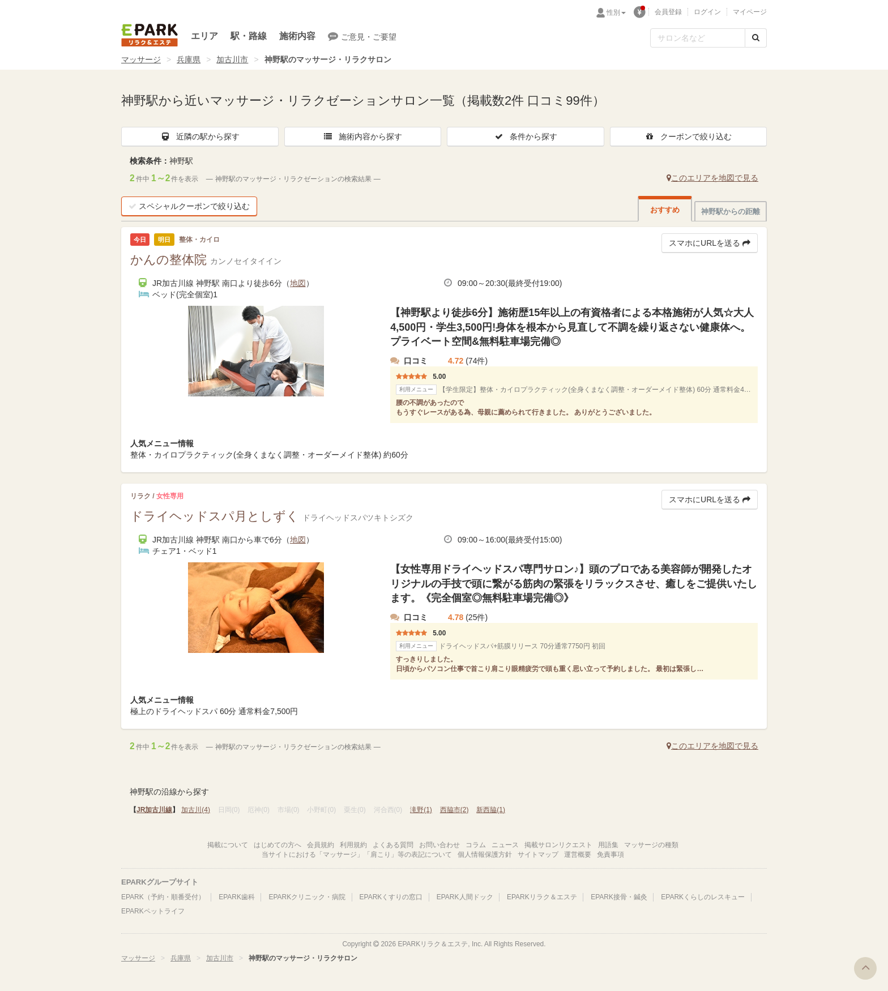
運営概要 (577, 854)
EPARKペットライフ (153, 911)
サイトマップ (538, 854)
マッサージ (141, 59)
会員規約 (320, 845)
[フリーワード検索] (697, 38)
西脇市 (454, 810)
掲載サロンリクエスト (558, 845)
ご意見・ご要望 (362, 36)
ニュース (505, 845)
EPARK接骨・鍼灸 (619, 897)
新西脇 (490, 810)
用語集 (608, 845)
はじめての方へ (277, 845)
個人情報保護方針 (485, 854)
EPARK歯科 (237, 897)
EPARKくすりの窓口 (391, 897)
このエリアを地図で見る (712, 177)
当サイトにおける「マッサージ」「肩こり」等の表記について (357, 854)
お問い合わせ (439, 845)
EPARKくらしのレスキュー (703, 897)
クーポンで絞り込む (688, 136)
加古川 (195, 810)
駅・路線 (248, 36)
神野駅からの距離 (730, 211)
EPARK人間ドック (465, 897)
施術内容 (297, 36)
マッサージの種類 (651, 845)
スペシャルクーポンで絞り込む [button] (189, 206)
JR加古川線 (154, 810)
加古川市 (232, 59)
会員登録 (668, 12)
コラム (476, 845)
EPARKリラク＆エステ (149, 35)
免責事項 (610, 854)
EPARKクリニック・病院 (306, 897)
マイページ (750, 12)
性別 (616, 12)
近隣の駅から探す (200, 136)
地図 (298, 283)
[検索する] (755, 38)
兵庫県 (188, 59)
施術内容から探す (362, 136)
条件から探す (525, 136)
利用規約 (353, 845)
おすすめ (665, 210)
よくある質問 (393, 845)
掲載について (227, 845)
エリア (204, 36)
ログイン (707, 12)
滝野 (421, 810)
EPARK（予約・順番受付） (163, 897)
